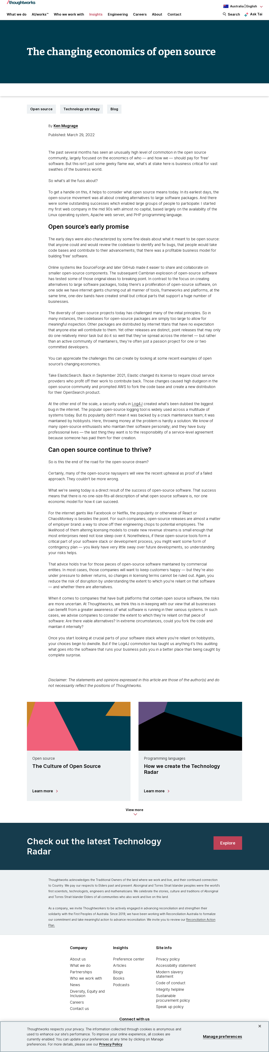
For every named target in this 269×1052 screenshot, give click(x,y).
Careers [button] (140, 17)
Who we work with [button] (69, 17)
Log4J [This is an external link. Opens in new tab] (137, 409)
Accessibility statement (176, 971)
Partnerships (81, 977)
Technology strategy (81, 115)
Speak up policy (170, 1012)
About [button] (157, 17)
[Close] (259, 1026)
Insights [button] (96, 17)
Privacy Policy (110, 1044)
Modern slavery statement (169, 979)
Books (118, 984)
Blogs (118, 977)
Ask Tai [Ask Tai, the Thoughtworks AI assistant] (256, 17)
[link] (228, 848)
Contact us (79, 1014)
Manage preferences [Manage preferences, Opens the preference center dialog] (222, 1036)
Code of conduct (170, 988)
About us (78, 965)
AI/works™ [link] (40, 17)
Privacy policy (168, 965)
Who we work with (86, 984)
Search (234, 17)
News (75, 990)
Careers (77, 1008)
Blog (114, 115)
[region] (134, 1036)
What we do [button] (16, 17)
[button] (134, 818)
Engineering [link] (118, 17)
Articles (119, 971)
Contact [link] (174, 17)
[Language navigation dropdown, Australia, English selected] (239, 6)
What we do (80, 971)
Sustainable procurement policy (173, 1003)
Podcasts (121, 990)
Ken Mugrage (66, 131)
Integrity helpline (170, 995)
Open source (41, 115)
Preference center (128, 965)
